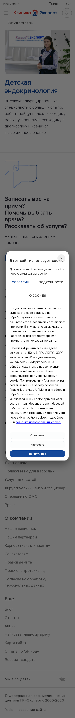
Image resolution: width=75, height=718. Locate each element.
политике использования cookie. (38, 422)
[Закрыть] (61, 258)
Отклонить (37, 435)
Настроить (37, 444)
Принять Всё (37, 453)
